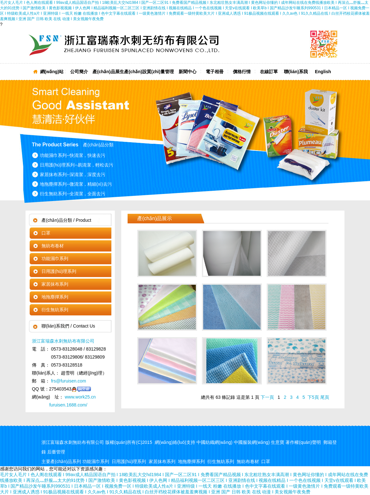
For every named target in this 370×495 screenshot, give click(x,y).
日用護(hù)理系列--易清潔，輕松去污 (76, 164)
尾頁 (324, 397)
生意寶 (277, 442)
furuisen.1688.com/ (68, 404)
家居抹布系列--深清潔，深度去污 (72, 174)
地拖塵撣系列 (54, 296)
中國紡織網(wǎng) (214, 442)
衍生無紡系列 (54, 309)
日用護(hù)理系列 (58, 271)
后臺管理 (56, 451)
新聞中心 (187, 71)
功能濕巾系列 (54, 258)
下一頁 (267, 397)
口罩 (45, 233)
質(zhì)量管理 (160, 71)
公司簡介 (79, 71)
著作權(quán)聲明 (303, 442)
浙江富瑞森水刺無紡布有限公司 (63, 341)
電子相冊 (215, 71)
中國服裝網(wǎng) (252, 442)
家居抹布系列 (54, 284)
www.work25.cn (79, 396)
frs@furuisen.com (68, 380)
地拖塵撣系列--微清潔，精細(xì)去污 (76, 184)
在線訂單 (269, 71)
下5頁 (313, 397)
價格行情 (242, 71)
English (323, 71)
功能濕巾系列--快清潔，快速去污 (72, 155)
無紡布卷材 (52, 245)
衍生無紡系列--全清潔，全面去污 (72, 193)
